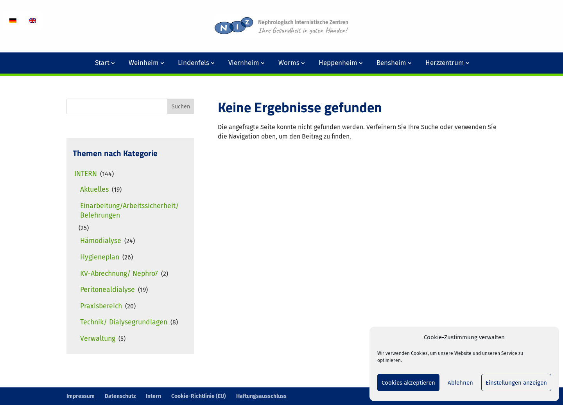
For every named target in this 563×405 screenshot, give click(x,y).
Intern (85, 174)
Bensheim (391, 63)
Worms (288, 63)
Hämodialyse (100, 241)
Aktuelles (94, 189)
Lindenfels (193, 63)
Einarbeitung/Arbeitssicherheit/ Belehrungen (129, 211)
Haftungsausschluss (261, 396)
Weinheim (144, 63)
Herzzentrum (444, 63)
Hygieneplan (99, 257)
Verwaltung (97, 339)
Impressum (80, 396)
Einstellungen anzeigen (516, 382)
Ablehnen (460, 382)
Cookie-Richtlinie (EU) (198, 396)
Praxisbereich (101, 306)
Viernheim (243, 63)
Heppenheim (338, 63)
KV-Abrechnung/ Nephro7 (119, 274)
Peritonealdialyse (107, 290)
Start (102, 63)
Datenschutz (120, 396)
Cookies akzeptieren (408, 382)
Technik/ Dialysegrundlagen (123, 322)
